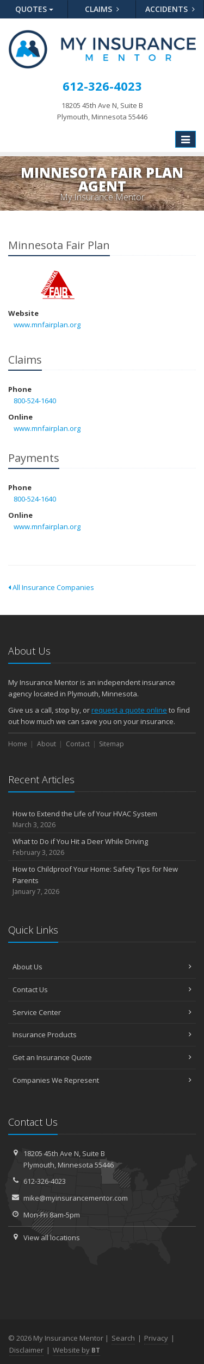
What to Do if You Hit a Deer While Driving (102, 847)
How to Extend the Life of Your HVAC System (102, 819)
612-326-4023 (44, 1181)
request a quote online (129, 710)
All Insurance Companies (51, 587)
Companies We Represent (102, 1080)
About (46, 743)
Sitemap (111, 743)
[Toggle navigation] (185, 139)
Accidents (170, 9)
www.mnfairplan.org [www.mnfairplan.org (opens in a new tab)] (47, 324)
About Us (102, 967)
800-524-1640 (35, 400)
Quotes (34, 9)
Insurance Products (102, 1034)
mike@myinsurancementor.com (75, 1198)
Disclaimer (26, 1350)
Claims (102, 9)
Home (17, 743)
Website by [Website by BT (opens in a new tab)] (76, 1350)
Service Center (102, 1012)
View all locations (51, 1237)
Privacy (156, 1338)
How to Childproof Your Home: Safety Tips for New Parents (102, 880)
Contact (78, 743)
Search (123, 1338)
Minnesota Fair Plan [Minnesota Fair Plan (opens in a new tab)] (57, 284)
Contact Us (102, 989)
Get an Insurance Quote (102, 1057)
